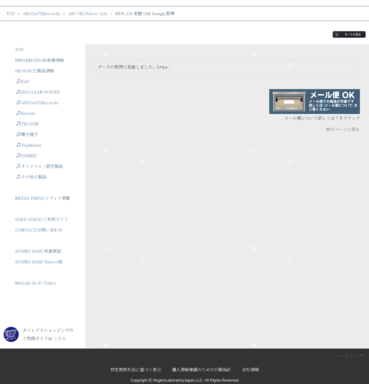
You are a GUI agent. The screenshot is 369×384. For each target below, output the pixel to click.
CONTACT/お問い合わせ (39, 230)
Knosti (25, 113)
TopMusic (29, 145)
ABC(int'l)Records (41, 13)
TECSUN (27, 124)
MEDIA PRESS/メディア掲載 (42, 198)
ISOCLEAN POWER (38, 92)
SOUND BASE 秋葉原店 (38, 251)
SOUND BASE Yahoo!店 (39, 262)
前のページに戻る (343, 129)
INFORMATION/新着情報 (39, 60)
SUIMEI (26, 155)
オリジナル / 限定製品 (39, 166)
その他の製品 (31, 177)
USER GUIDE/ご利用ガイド (41, 219)
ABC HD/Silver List (87, 13)
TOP (10, 13)
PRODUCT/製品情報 (34, 71)
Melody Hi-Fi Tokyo (35, 283)
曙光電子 (27, 134)
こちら (59, 338)
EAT (22, 81)
